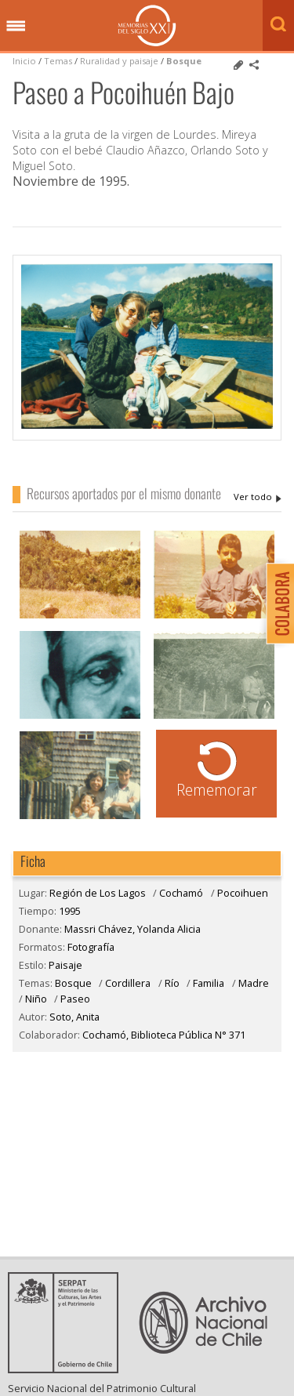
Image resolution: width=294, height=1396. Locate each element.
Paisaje (65, 965)
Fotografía (90, 947)
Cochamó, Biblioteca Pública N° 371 (163, 1035)
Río (172, 983)
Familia (208, 983)
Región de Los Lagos (97, 893)
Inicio (24, 61)
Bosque (183, 61)
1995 (70, 911)
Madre (253, 983)
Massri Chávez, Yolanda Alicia (257, 497)
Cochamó (181, 893)
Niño (36, 999)
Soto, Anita (74, 1017)
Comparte (254, 65)
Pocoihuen (242, 893)
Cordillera (128, 983)
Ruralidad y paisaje (119, 61)
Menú (15, 26)
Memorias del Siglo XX (147, 25)
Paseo (75, 999)
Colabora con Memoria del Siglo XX (276, 603)
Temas (58, 61)
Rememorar (216, 789)
